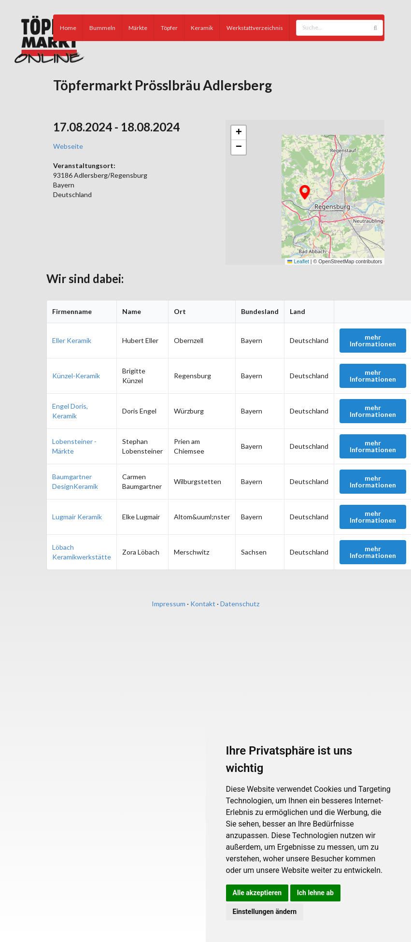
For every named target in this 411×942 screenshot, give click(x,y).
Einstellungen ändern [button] (265, 911)
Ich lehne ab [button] (315, 893)
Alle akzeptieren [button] (257, 893)
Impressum (168, 603)
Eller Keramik (71, 340)
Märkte (137, 27)
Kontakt (202, 603)
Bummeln (102, 27)
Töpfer (169, 27)
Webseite (68, 146)
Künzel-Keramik (76, 375)
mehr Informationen (373, 340)
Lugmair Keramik (77, 517)
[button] (305, 192)
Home (68, 27)
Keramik (202, 27)
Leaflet (298, 261)
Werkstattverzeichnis (255, 27)
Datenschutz (239, 603)
